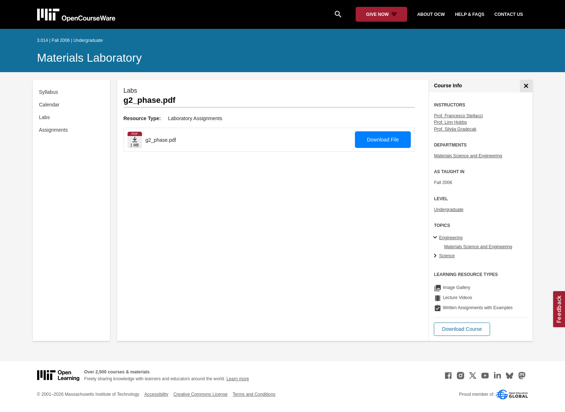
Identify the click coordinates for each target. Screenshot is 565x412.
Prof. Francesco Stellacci (458, 115)
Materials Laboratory (89, 57)
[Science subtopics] (436, 256)
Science (447, 255)
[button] (462, 329)
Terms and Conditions (254, 394)
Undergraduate (448, 209)
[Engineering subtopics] (436, 237)
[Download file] (135, 140)
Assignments (53, 130)
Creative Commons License (200, 394)
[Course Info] (526, 86)
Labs (44, 117)
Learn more (237, 378)
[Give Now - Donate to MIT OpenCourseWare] (381, 14)
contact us (508, 14)
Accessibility (156, 394)
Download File (383, 140)
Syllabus (48, 92)
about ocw (431, 14)
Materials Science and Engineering (468, 155)
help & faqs (469, 14)
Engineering (450, 237)
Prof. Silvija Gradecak (455, 129)
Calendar (49, 105)
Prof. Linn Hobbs (450, 122)
